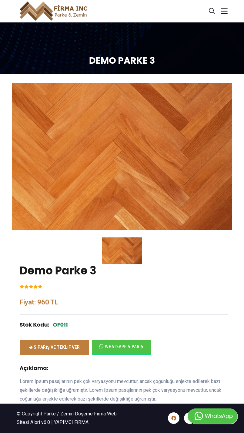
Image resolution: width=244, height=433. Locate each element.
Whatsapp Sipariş (121, 346)
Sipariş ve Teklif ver (54, 347)
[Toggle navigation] (224, 11)
